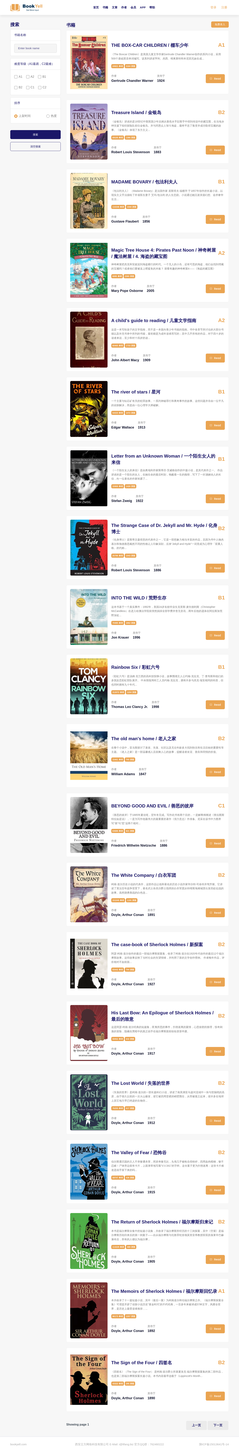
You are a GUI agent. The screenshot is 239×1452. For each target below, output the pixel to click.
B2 (20, 87)
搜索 (35, 134)
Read (215, 79)
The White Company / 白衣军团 (143, 875)
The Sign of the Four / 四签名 (141, 1362)
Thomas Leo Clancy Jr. (129, 707)
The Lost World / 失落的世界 (140, 1083)
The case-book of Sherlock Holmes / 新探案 (157, 944)
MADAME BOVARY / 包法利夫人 (144, 181)
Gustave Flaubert (125, 221)
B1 (44, 76)
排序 (17, 103)
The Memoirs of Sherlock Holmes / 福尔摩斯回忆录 (164, 1291)
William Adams (123, 774)
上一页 (196, 1425)
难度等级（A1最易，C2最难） (34, 63)
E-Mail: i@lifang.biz (121, 1444)
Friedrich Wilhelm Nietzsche (133, 845)
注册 (224, 7)
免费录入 (220, 24)
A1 (20, 76)
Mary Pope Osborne (127, 291)
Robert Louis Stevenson (130, 152)
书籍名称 (20, 35)
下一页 (217, 1425)
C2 (44, 87)
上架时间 (25, 115)
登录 (213, 7)
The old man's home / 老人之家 (143, 738)
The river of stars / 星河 (135, 391)
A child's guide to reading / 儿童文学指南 (153, 320)
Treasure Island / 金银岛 (136, 112)
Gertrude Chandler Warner (132, 81)
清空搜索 (35, 146)
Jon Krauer (120, 637)
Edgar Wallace (122, 427)
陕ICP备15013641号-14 (214, 1444)
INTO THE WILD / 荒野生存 (139, 597)
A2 (32, 76)
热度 (54, 115)
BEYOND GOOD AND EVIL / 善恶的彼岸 (152, 805)
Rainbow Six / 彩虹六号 (135, 667)
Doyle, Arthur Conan (127, 915)
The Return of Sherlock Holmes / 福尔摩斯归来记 (162, 1221)
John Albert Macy (125, 360)
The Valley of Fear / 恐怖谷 (139, 1152)
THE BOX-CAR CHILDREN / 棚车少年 (149, 45)
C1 (32, 87)
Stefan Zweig (121, 501)
